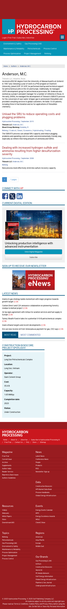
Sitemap (43, 442)
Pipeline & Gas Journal (44, 582)
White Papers (7, 516)
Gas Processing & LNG (44, 561)
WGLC (38, 519)
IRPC (37, 513)
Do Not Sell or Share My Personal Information (48, 606)
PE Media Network (42, 573)
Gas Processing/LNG (33, 43)
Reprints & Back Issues (10, 475)
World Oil (39, 570)
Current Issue (7, 459)
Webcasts (5, 513)
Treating (48, 130)
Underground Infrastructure (45, 585)
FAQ (27, 442)
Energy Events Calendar (44, 510)
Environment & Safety (12, 43)
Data (38, 482)
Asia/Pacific (40, 540)
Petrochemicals (34, 48)
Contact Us (19, 442)
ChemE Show (40, 522)
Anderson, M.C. (25, 66)
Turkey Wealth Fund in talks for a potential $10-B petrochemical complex (31, 318)
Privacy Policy (48, 604)
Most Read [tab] (10, 334)
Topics (5, 533)
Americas (39, 537)
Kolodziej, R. (24, 127)
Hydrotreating (38, 130)
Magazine (7, 452)
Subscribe (21, 37)
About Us (14, 439)
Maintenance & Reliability (14, 48)
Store (34, 442)
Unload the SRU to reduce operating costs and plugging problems (31, 115)
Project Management (32, 53)
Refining (47, 53)
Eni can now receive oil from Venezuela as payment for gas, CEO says (30, 329)
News (39, 452)
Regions (40, 533)
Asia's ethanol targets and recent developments (21, 325)
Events (39, 506)
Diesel (20, 130)
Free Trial (11, 37)
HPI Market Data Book (44, 489)
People (38, 462)
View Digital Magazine (34, 251)
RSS (37, 468)
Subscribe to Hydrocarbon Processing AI (45, 439)
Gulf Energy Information (44, 576)
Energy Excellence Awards (45, 516)
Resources (7, 506)
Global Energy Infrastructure (46, 495)
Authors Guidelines (9, 478)
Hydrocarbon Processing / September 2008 (18, 158)
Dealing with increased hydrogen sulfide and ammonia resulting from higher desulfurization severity (31, 150)
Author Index (6, 468)
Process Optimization (12, 53)
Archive (5, 462)
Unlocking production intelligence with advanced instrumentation (29, 244)
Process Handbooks (42, 492)
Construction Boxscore (44, 486)
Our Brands (42, 556)
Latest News (40, 456)
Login (4, 37)
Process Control (50, 48)
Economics (28, 130)
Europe (38, 543)
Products (39, 465)
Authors (14, 66)
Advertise (30, 37)
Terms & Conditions (21, 604)
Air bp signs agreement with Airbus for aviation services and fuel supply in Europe (32, 313)
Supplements (6, 465)
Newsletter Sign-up (42, 471)
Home (6, 66)
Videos (4, 510)
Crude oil (12, 130)
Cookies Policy (34, 604)
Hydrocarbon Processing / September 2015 (18, 121)
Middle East (40, 546)
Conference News (42, 459)
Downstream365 (8, 522)
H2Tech (38, 564)
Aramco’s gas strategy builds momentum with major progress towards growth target (30, 300)
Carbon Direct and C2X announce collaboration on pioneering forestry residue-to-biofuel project (30, 306)
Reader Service (7, 471)
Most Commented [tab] (30, 334)
